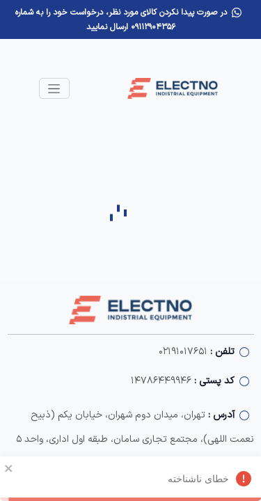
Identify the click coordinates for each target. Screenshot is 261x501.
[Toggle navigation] (54, 88)
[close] (9, 468)
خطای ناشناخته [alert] (130, 481)
